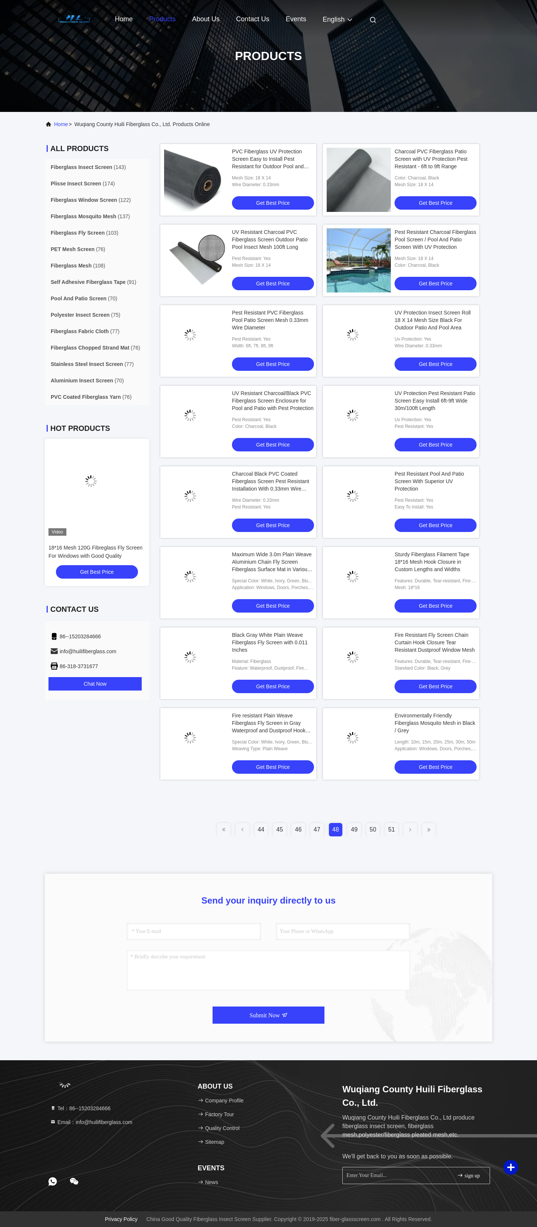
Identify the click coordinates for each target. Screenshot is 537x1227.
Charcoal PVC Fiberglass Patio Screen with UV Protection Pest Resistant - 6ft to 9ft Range (431, 158)
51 (391, 829)
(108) (78, 266)
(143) (88, 167)
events (296, 19)
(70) (84, 298)
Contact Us (252, 19)
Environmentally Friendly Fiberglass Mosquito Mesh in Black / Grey (435, 723)
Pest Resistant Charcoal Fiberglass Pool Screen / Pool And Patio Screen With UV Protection (435, 239)
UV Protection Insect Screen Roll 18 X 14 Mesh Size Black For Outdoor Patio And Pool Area (433, 320)
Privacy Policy (121, 1219)
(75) (85, 315)
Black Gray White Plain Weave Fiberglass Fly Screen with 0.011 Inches (270, 642)
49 (354, 829)
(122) (91, 200)
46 (298, 829)
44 (261, 829)
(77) (85, 331)
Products (162, 19)
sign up (468, 1175)
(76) (78, 249)
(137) (90, 216)
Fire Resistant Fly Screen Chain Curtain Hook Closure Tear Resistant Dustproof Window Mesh (435, 642)
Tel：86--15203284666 (80, 1108)
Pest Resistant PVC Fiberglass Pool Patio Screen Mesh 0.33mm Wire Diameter (270, 320)
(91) (93, 282)
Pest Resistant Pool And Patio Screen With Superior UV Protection (429, 481)
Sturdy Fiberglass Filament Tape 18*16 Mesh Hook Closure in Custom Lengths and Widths (432, 561)
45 (279, 829)
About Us (206, 19)
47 (317, 829)
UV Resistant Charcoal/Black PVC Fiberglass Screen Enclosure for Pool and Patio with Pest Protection (273, 400)
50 (373, 829)
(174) (83, 184)
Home (124, 19)
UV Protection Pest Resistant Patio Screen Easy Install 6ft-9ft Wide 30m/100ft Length (435, 400)
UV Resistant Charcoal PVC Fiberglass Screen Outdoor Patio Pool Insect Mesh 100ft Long (270, 239)
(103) (84, 233)
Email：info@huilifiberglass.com (91, 1122)
